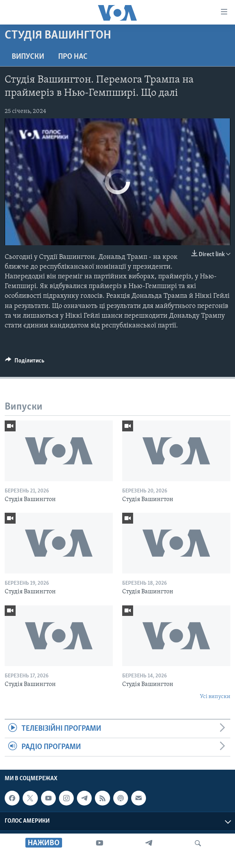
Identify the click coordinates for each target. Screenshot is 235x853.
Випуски (28, 57)
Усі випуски (215, 697)
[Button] (25, 362)
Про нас (72, 57)
